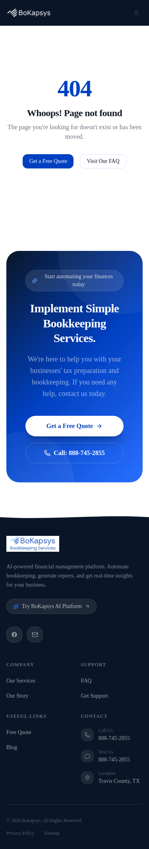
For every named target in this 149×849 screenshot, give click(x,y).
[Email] (35, 634)
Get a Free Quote (48, 161)
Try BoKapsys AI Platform (51, 606)
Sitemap (51, 833)
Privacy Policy (20, 833)
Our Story (19, 696)
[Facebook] (14, 634)
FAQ (88, 681)
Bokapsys (31, 820)
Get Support (96, 696)
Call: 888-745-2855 (74, 452)
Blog (13, 747)
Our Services (22, 681)
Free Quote (20, 732)
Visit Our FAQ (103, 161)
